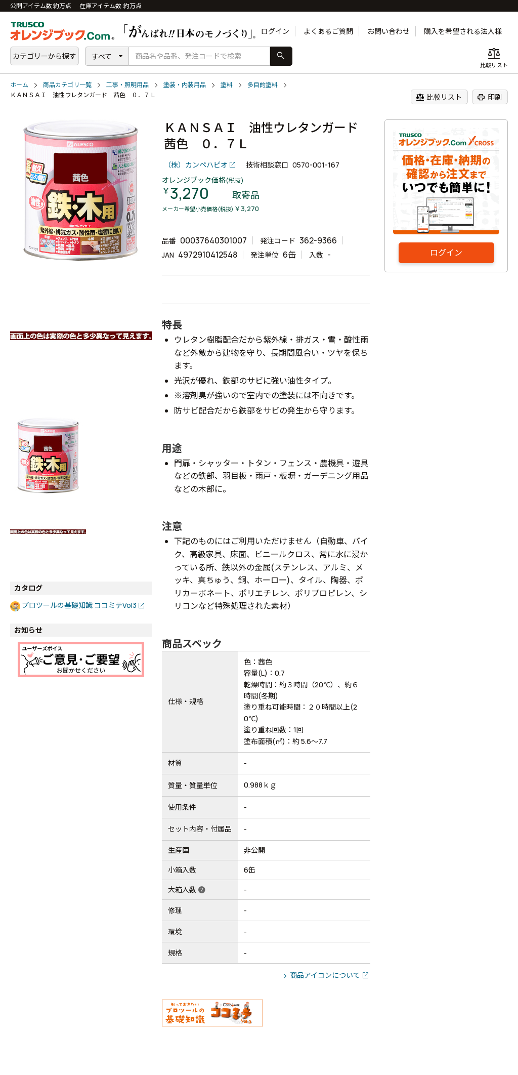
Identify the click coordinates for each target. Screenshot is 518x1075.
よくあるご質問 (328, 31)
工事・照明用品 (127, 84)
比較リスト (439, 97)
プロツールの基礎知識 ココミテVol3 (79, 605)
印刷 (489, 97)
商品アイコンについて (325, 975)
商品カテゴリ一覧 (67, 84)
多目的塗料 (262, 84)
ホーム (19, 84)
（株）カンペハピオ (196, 165)
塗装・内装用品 (184, 84)
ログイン (275, 31)
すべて (102, 56)
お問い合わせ (388, 31)
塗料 (227, 84)
